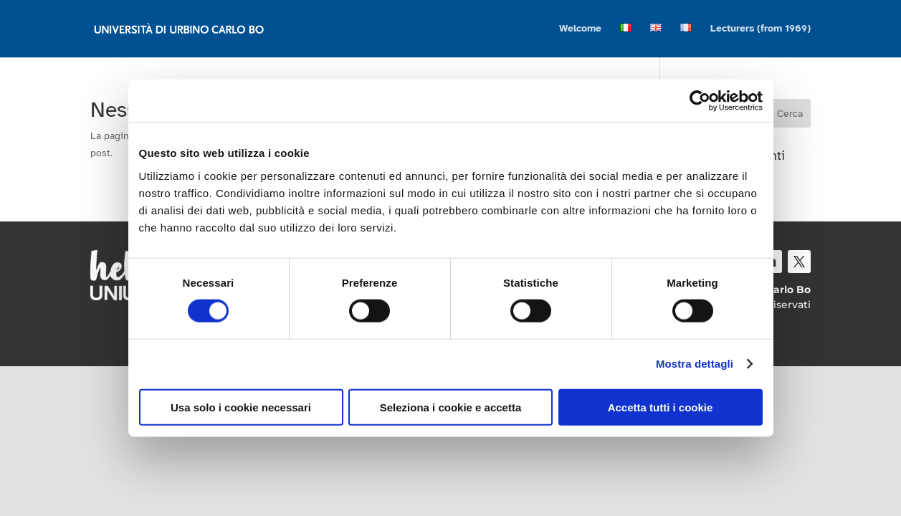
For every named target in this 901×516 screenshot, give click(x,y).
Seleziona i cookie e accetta (451, 407)
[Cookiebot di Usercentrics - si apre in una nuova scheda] (700, 101)
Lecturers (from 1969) (760, 29)
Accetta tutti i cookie (660, 407)
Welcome (580, 29)
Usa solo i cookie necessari (241, 407)
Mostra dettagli (694, 364)
